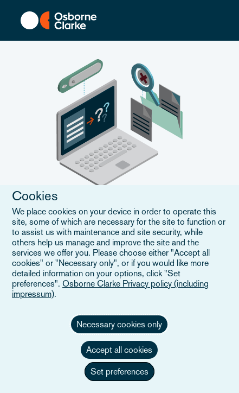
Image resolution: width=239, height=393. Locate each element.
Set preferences (119, 371)
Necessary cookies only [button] (119, 324)
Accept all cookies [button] (119, 350)
